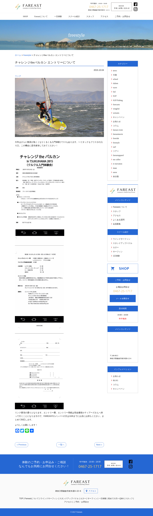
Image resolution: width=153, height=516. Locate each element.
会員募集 (117, 224)
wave (115, 88)
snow (115, 172)
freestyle (116, 143)
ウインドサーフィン (121, 239)
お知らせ (117, 121)
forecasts (116, 105)
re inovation (117, 164)
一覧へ (61, 445)
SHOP (25, 16)
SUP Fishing (118, 100)
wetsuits (116, 113)
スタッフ (90, 16)
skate (115, 168)
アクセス (104, 16)
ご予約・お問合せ (122, 16)
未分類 (116, 176)
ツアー (116, 151)
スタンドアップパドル (122, 243)
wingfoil (116, 109)
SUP (114, 96)
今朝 (115, 75)
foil (114, 92)
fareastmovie (118, 134)
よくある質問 (118, 220)
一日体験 (58, 16)
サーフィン (118, 252)
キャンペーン (118, 117)
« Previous (21, 445)
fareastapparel (118, 155)
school (115, 79)
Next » (99, 445)
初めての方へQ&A (116, 498)
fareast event (118, 130)
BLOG (115, 380)
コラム (116, 126)
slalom (115, 83)
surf (114, 147)
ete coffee (116, 160)
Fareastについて (41, 16)
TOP (21, 498)
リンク (18, 76)
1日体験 (116, 256)
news (115, 71)
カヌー (116, 247)
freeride (116, 138)
